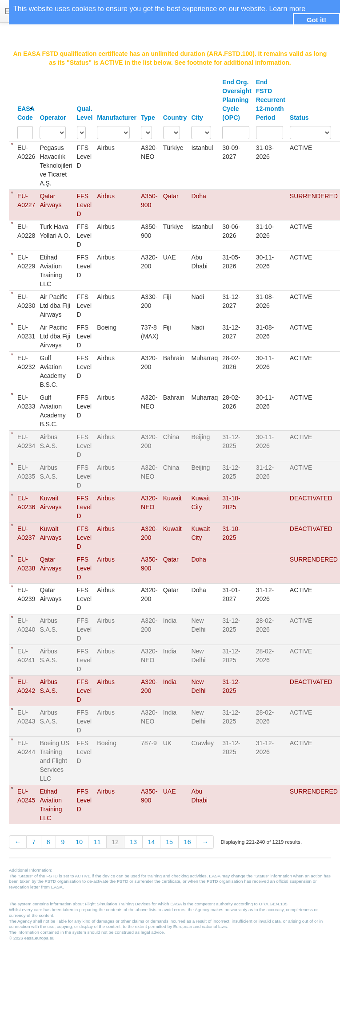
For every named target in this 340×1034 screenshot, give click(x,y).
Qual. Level (85, 113)
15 (169, 841)
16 (187, 841)
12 (115, 841)
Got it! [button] (316, 20)
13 (133, 841)
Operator (53, 117)
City (197, 117)
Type (148, 117)
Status (299, 117)
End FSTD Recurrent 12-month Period (270, 100)
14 (151, 841)
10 (79, 841)
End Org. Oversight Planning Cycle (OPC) (236, 100)
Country (175, 117)
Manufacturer (116, 117)
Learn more (287, 8)
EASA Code (25, 113)
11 (97, 841)
